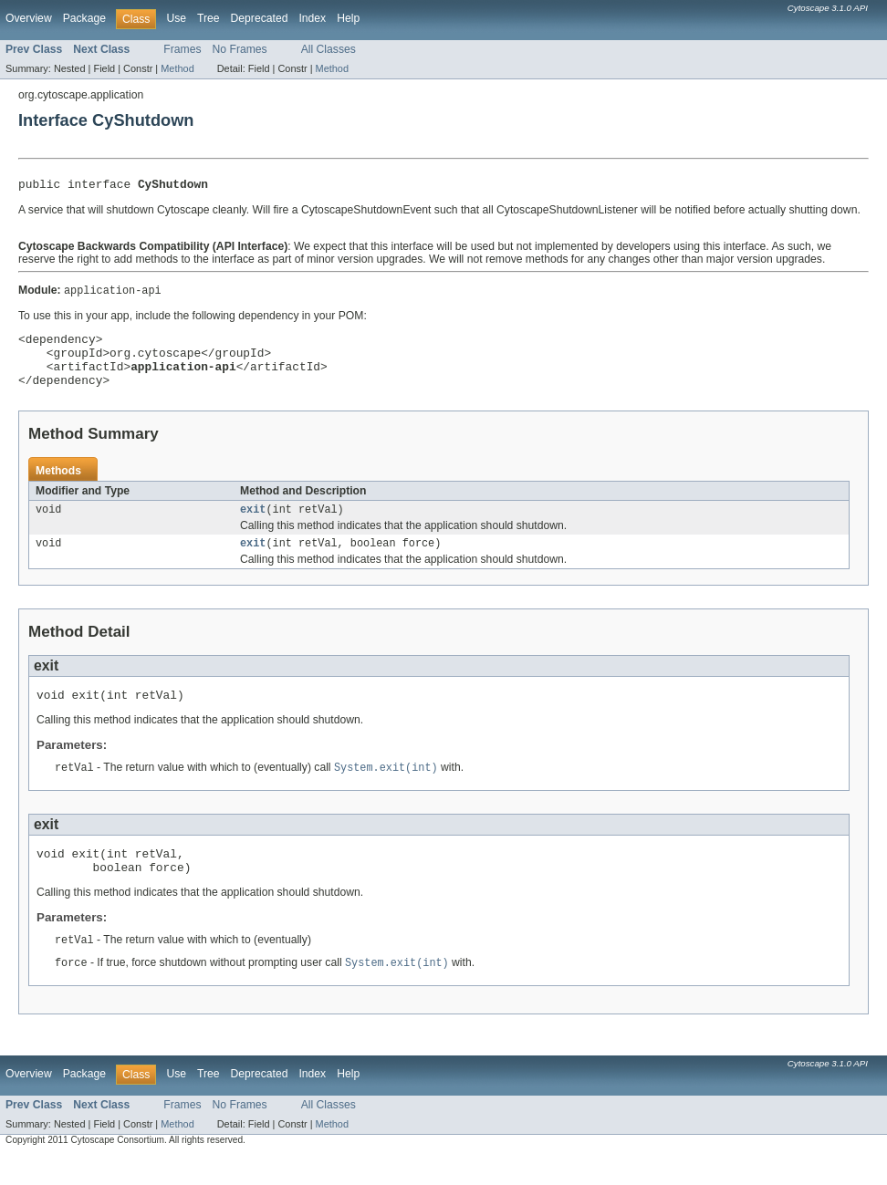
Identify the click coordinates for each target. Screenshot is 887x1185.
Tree (208, 18)
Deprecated (259, 18)
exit (253, 525)
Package (84, 18)
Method (177, 68)
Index (312, 18)
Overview (28, 18)
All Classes (328, 49)
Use (176, 18)
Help (348, 18)
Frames (182, 49)
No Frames (240, 49)
